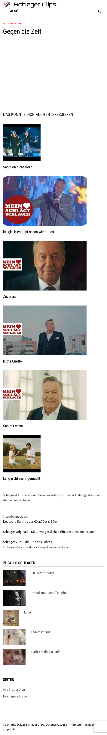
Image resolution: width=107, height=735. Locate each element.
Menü (11, 11)
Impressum (76, 724)
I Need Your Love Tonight (48, 592)
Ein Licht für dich (42, 573)
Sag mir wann (13, 426)
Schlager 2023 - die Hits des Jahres (27, 542)
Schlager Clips (35, 724)
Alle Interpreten (14, 689)
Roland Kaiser (12, 23)
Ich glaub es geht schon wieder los (28, 232)
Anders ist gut (40, 632)
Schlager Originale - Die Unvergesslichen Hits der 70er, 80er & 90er (49, 531)
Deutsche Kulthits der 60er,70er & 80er (30, 521)
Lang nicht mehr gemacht (21, 478)
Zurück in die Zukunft (45, 651)
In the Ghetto (12, 361)
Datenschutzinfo (57, 724)
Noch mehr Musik (15, 696)
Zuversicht (10, 296)
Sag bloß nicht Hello (17, 167)
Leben (28, 612)
